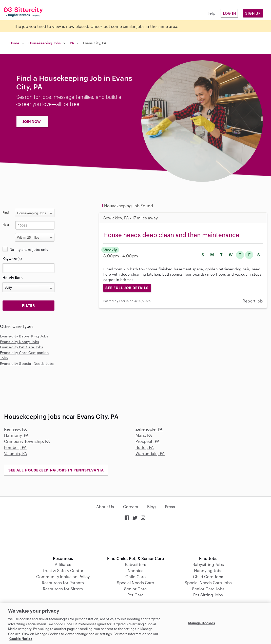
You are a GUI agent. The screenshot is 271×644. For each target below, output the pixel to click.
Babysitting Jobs (208, 564)
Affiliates (63, 564)
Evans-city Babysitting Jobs (24, 336)
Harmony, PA (16, 435)
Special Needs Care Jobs (208, 582)
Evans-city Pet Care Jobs (21, 347)
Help (210, 13)
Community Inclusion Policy (63, 576)
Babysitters (135, 564)
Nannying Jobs (208, 570)
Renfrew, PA (15, 429)
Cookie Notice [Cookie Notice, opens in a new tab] (20, 639)
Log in (229, 13)
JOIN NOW (32, 121)
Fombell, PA (15, 447)
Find (6, 212)
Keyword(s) (12, 258)
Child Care (135, 576)
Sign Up (253, 13)
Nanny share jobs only (29, 249)
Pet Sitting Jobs (208, 594)
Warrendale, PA (150, 453)
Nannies (135, 570)
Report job (253, 300)
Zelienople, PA (149, 429)
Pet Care (135, 594)
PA (72, 43)
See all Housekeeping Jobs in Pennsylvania (56, 470)
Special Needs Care (135, 582)
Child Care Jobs (208, 576)
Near (6, 224)
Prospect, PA (148, 441)
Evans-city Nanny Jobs (19, 341)
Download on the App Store (135, 539)
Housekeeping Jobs (44, 43)
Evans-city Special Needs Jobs (27, 363)
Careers (130, 506)
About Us (105, 506)
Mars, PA (144, 435)
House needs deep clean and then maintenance (171, 234)
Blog (151, 506)
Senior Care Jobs (208, 588)
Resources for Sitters (63, 588)
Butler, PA (145, 447)
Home (14, 43)
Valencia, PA (15, 453)
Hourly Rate (13, 277)
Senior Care (135, 588)
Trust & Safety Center (63, 570)
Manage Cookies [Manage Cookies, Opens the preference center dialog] (201, 623)
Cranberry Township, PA (27, 441)
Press (170, 506)
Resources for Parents (63, 582)
